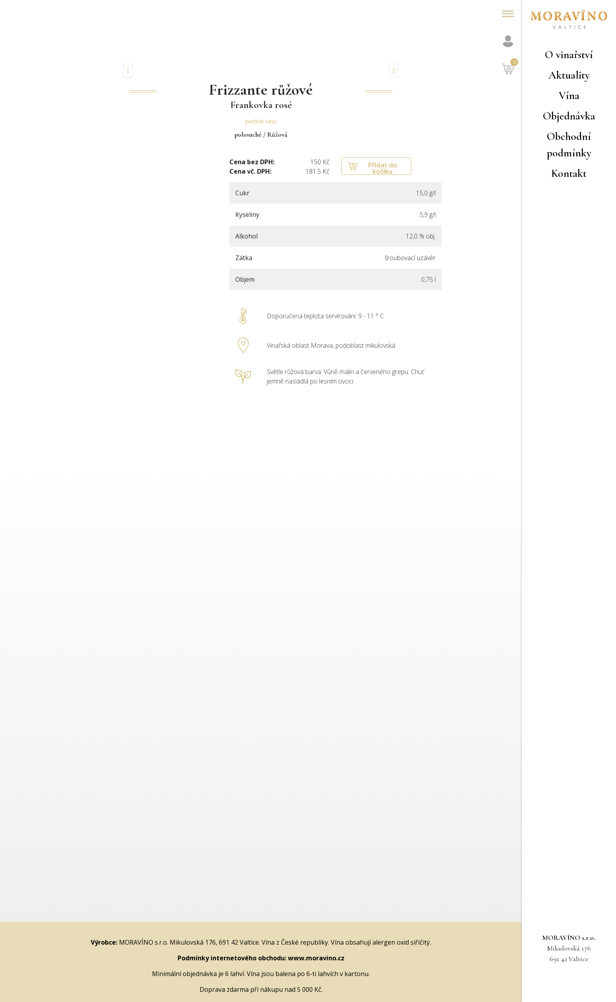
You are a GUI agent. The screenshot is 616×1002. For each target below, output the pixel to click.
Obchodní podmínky (569, 145)
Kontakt (569, 173)
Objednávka (569, 116)
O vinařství (569, 54)
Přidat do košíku (382, 167)
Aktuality (569, 75)
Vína (569, 95)
